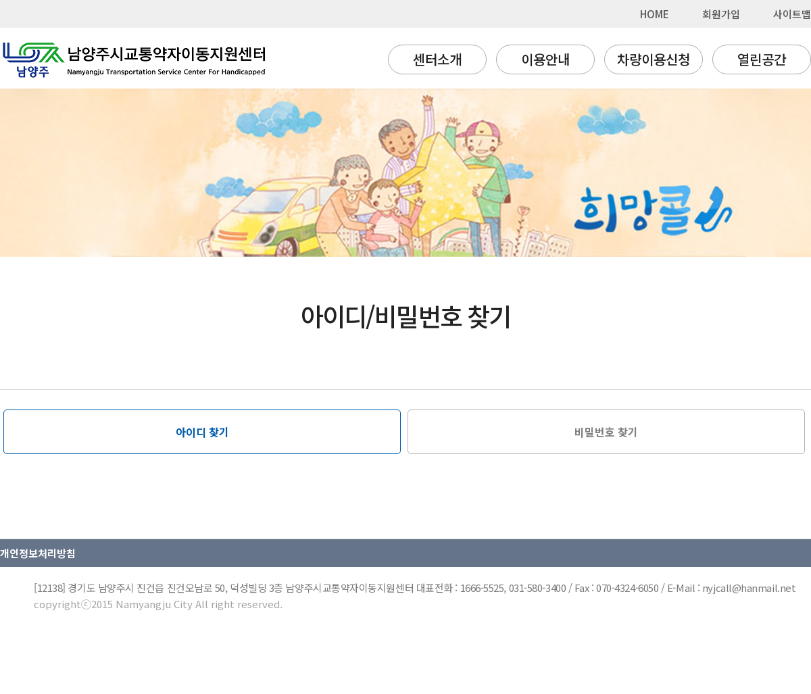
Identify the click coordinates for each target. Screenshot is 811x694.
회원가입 (721, 14)
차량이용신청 (653, 59)
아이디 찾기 (202, 432)
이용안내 (545, 59)
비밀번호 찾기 (606, 432)
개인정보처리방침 (38, 553)
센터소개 (437, 59)
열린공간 (761, 59)
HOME (654, 14)
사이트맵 (792, 14)
